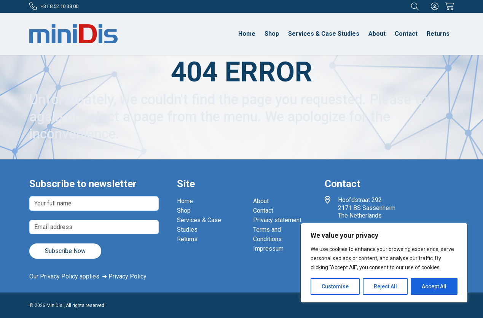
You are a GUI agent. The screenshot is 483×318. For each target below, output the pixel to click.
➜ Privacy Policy (124, 276)
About (377, 33)
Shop (272, 33)
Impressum (268, 248)
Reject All (385, 286)
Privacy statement (277, 220)
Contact (406, 33)
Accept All (434, 286)
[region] (384, 263)
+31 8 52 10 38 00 (53, 6)
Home (246, 33)
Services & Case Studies (323, 33)
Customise (335, 286)
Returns (438, 33)
